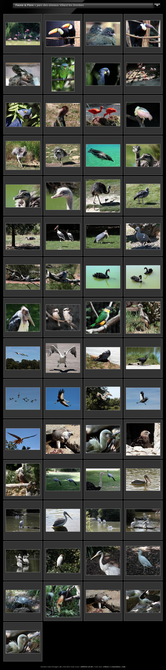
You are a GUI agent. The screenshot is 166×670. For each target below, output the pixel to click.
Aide (123, 667)
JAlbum (106, 667)
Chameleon (115, 667)
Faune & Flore (25, 5)
